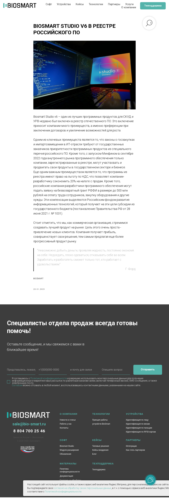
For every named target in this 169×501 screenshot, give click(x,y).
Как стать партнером (135, 454)
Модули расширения (69, 454)
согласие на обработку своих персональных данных (82, 488)
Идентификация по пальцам (139, 431)
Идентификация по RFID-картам (141, 435)
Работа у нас (66, 427)
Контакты (64, 431)
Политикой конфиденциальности (48, 382)
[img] (27, 453)
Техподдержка (98, 473)
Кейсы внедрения (100, 454)
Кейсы (80, 4)
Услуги (129, 4)
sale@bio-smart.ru (29, 427)
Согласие (17, 389)
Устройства (64, 4)
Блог (94, 457)
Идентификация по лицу (137, 423)
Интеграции (131, 450)
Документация (66, 479)
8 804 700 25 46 (29, 434)
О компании (128, 7)
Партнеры (114, 4)
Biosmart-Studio (67, 450)
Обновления (65, 457)
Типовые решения (100, 450)
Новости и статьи (68, 423)
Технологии (96, 4)
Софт (49, 4)
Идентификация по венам (138, 427)
